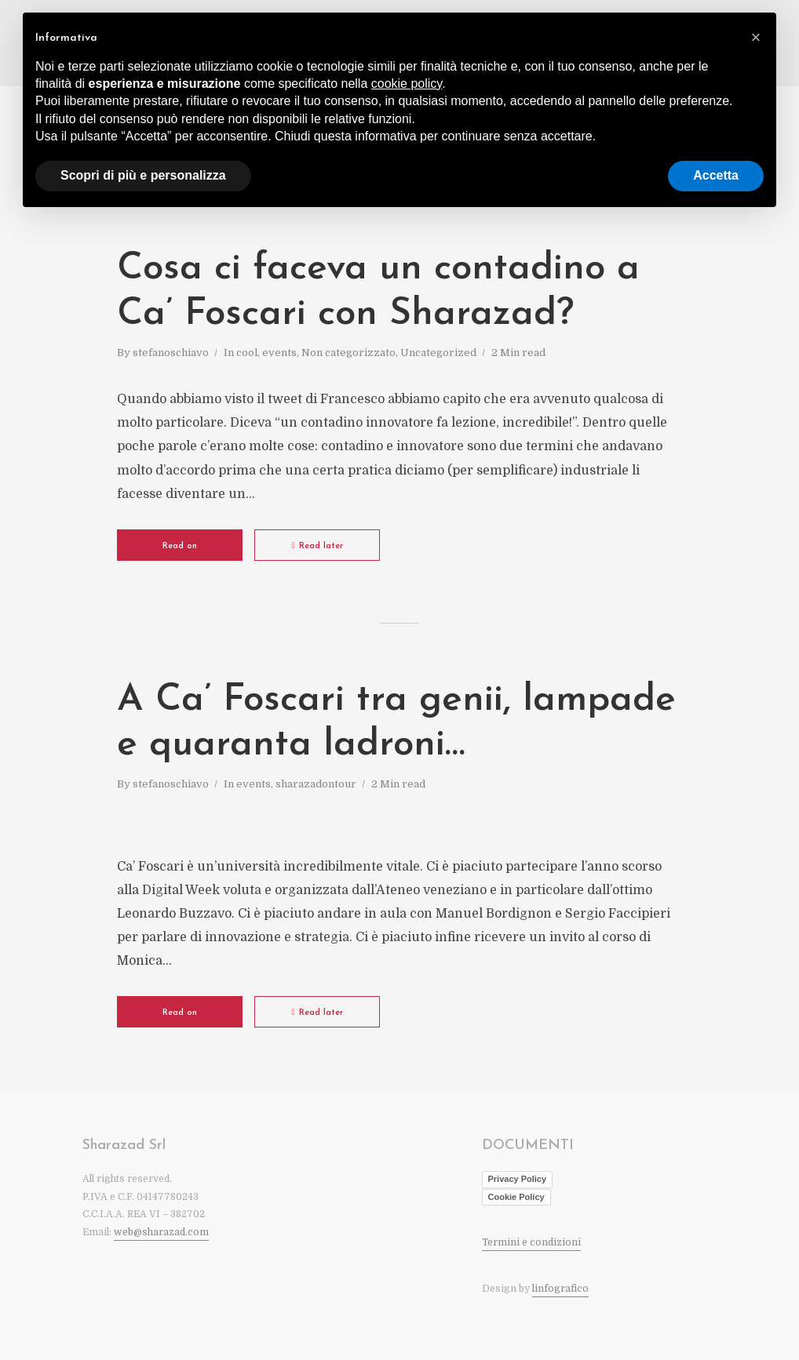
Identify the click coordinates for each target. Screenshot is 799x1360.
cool (246, 352)
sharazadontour (315, 784)
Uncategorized (438, 352)
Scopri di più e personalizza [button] (143, 175)
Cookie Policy (516, 1197)
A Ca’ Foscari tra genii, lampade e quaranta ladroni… (396, 723)
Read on (179, 546)
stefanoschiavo (171, 352)
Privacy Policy (517, 1179)
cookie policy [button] (406, 83)
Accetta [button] (716, 175)
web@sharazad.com (161, 1232)
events (279, 352)
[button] (755, 37)
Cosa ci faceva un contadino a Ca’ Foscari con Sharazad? (378, 291)
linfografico (560, 1288)
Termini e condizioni (531, 1242)
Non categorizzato (348, 352)
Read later (316, 546)
